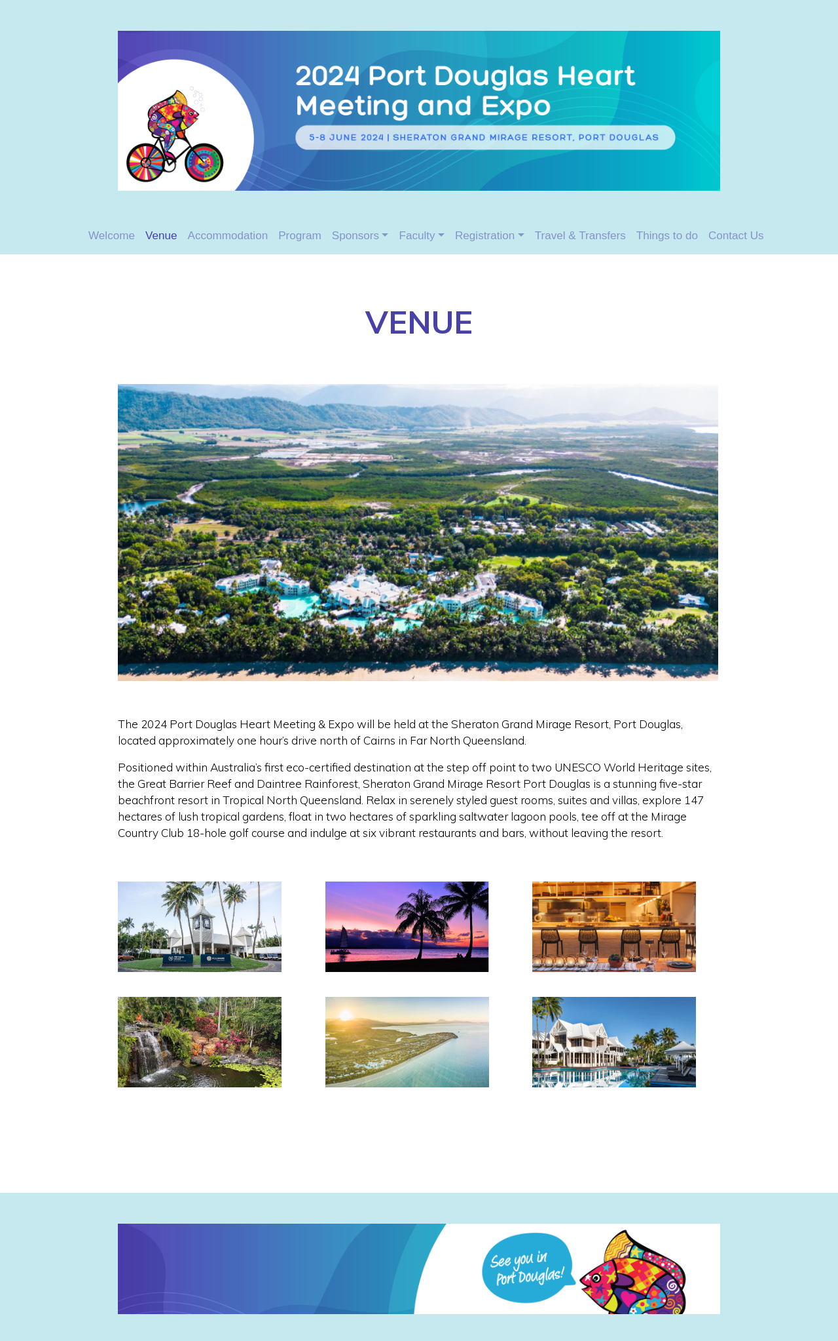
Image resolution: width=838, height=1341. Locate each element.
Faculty (417, 235)
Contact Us (736, 235)
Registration (485, 235)
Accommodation (228, 235)
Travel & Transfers (580, 235)
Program (299, 235)
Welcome (111, 235)
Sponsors (355, 235)
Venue (161, 235)
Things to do (667, 235)
